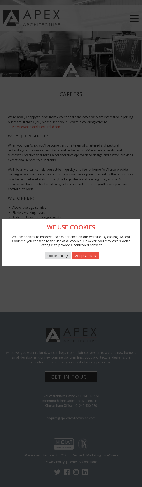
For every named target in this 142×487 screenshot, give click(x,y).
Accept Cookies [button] (85, 256)
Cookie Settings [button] (58, 256)
